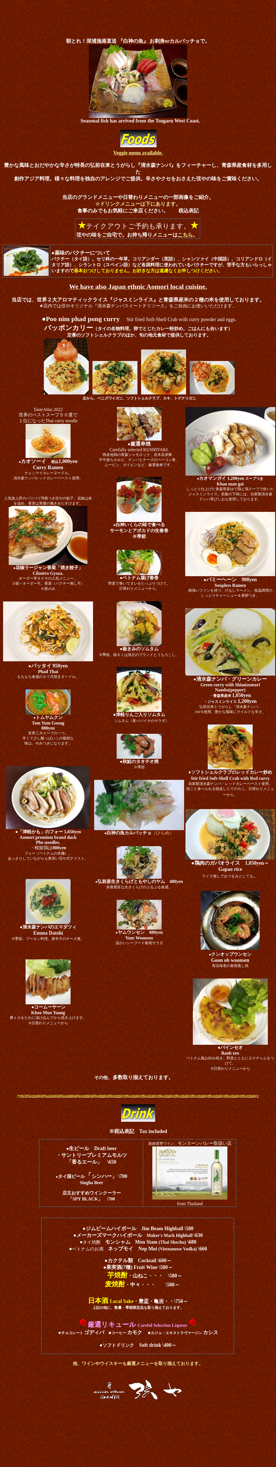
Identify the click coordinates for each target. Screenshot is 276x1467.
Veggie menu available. (138, 153)
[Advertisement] (138, 15)
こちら (185, 235)
